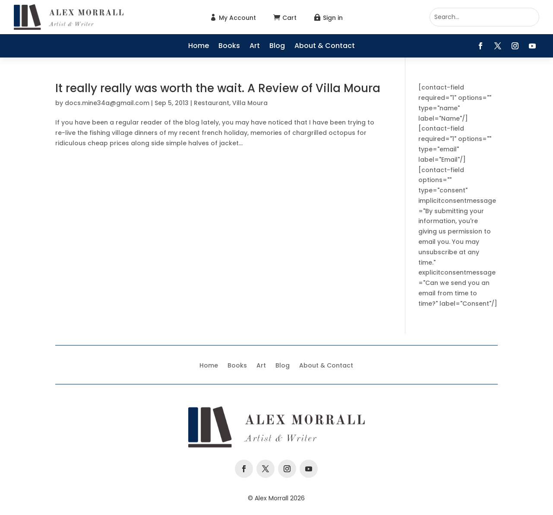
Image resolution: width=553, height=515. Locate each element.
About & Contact (324, 47)
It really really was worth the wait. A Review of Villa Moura (217, 88)
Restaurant (211, 103)
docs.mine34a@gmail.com (107, 103)
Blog (277, 47)
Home (198, 47)
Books (229, 47)
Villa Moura (250, 103)
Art (255, 47)
